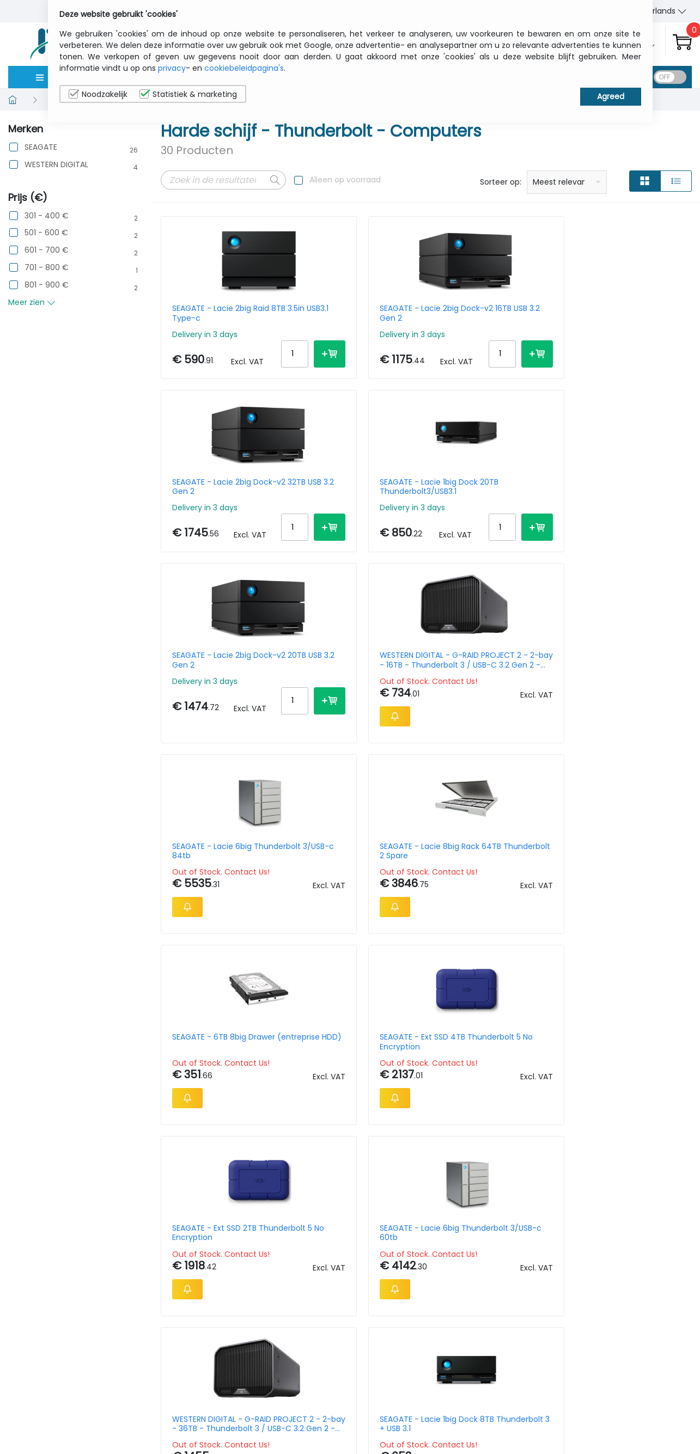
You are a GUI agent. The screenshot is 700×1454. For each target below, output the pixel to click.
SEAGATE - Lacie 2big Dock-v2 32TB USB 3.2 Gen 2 (494, 313)
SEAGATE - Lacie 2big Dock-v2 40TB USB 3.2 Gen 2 (349, 1073)
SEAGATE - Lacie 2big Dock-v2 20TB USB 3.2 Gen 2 (221, 500)
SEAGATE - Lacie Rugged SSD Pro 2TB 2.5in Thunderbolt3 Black (627, 882)
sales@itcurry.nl (392, 1394)
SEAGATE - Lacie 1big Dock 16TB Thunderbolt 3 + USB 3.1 (630, 1073)
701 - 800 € (47, 267)
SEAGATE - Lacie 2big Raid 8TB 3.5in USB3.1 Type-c (220, 313)
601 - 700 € (47, 250)
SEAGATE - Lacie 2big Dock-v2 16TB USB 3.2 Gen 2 (356, 313)
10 (601, 1194)
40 (681, 1194)
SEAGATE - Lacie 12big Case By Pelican (485, 1073)
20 (639, 1194)
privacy (172, 68)
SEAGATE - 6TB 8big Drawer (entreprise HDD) (218, 691)
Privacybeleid (635, 1383)
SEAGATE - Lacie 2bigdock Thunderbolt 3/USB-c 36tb (222, 1073)
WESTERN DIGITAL (56, 164)
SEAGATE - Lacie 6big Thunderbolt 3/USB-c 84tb (485, 500)
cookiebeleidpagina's (244, 68)
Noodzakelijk (98, 94)
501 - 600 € (46, 232)
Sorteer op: (500, 181)
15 (620, 1194)
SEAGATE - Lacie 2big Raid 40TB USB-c (493, 882)
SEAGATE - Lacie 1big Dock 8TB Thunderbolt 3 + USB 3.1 (357, 882)
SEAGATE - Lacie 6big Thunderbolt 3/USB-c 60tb (621, 691)
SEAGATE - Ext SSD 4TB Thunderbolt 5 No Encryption (351, 691)
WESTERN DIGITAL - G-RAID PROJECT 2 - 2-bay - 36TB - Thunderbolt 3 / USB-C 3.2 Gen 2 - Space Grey (221, 882)
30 (660, 1194)
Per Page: (569, 1194)
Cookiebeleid (634, 1400)
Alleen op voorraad (345, 180)
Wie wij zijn (547, 1383)
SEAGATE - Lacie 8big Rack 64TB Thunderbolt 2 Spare (630, 500)
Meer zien (32, 302)
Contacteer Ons (558, 1400)
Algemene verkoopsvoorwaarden (569, 1423)
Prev (175, 1197)
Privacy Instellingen (646, 1417)
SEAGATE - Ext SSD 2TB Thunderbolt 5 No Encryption (487, 691)
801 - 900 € (47, 285)
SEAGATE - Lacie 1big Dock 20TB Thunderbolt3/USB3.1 (630, 313)
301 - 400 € (47, 216)
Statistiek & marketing (188, 94)
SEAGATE (41, 147)
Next (247, 1197)
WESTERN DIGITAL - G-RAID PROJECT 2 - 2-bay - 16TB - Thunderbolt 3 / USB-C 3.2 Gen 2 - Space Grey (357, 500)
